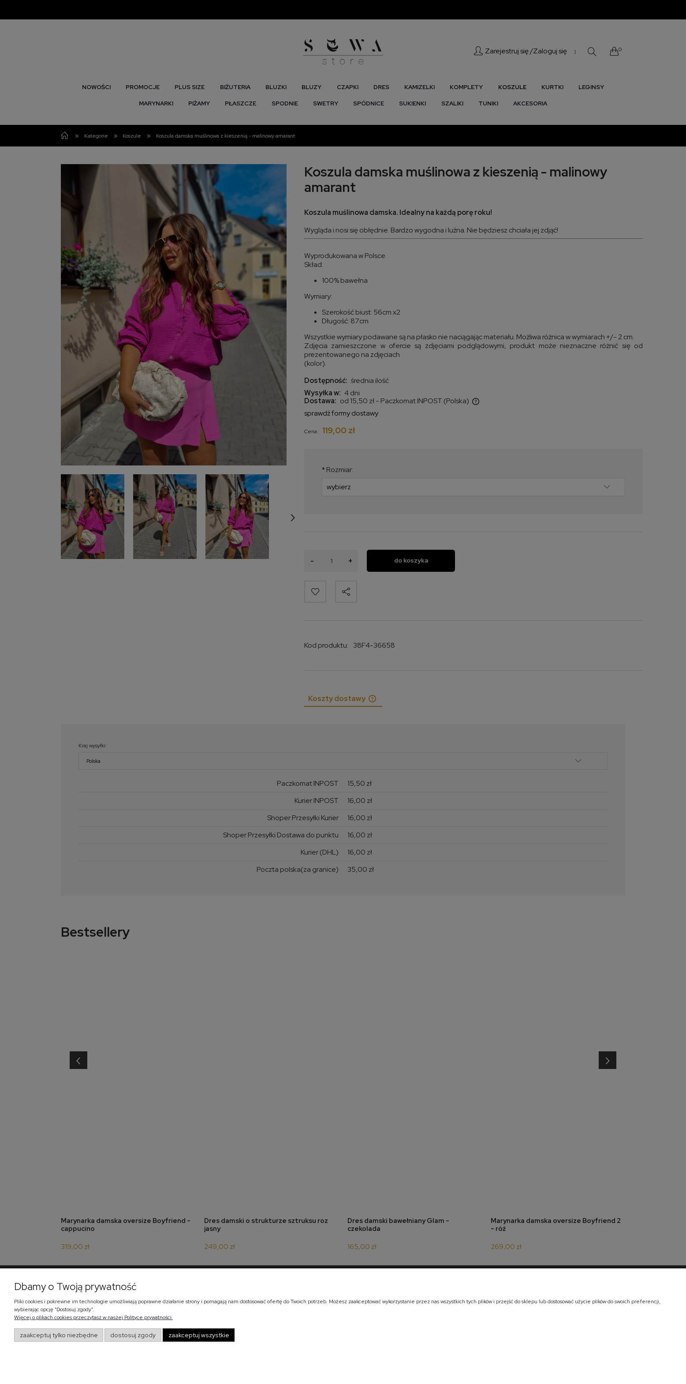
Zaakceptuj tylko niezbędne (59, 1335)
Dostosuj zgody (133, 1335)
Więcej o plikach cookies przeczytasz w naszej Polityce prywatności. (93, 1317)
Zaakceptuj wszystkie (198, 1335)
